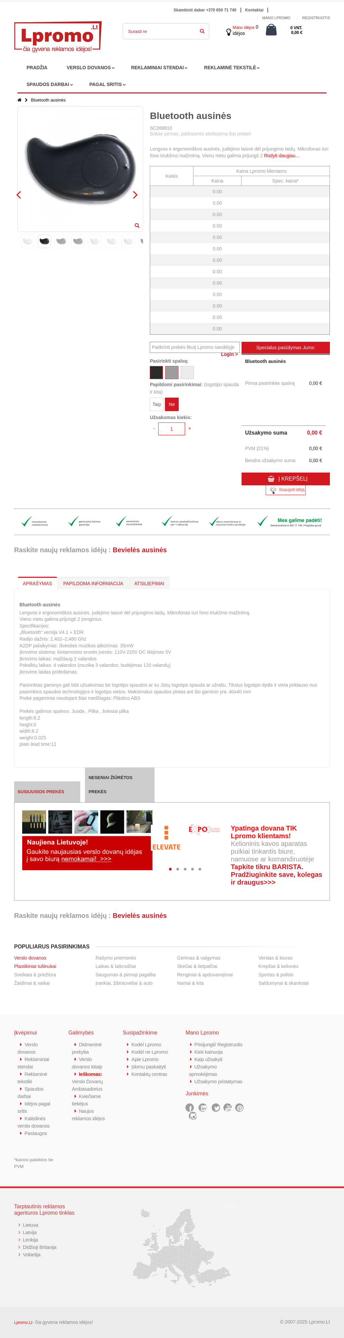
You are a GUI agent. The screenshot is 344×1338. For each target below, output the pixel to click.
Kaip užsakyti (208, 1059)
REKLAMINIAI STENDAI (157, 67)
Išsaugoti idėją (286, 490)
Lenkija (30, 1240)
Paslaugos (36, 1133)
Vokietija (32, 1254)
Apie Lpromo (145, 1059)
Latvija (30, 1232)
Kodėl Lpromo (146, 1044)
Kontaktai (254, 10)
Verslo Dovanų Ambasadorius (87, 1081)
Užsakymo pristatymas (218, 1081)
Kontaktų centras (149, 1074)
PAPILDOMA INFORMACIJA (93, 583)
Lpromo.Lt (23, 1322)
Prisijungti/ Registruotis (218, 1044)
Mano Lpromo (276, 18)
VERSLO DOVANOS (89, 67)
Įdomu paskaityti (148, 1066)
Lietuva (30, 1225)
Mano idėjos (244, 27)
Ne (172, 404)
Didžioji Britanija (40, 1247)
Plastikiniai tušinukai (35, 966)
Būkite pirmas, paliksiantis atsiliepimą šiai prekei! (200, 133)
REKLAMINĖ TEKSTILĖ (230, 67)
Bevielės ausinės (140, 550)
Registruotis (316, 18)
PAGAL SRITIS (105, 84)
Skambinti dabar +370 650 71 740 (205, 10)
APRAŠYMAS (37, 583)
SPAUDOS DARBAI (48, 84)
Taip (157, 404)
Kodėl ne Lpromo (149, 1052)
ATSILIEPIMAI (149, 583)
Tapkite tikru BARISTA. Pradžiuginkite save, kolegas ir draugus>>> (276, 874)
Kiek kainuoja (208, 1052)
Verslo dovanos (30, 958)
